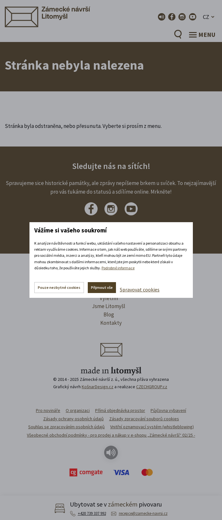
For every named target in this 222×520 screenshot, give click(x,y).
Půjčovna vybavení (168, 410)
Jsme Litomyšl (108, 306)
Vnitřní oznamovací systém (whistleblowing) (152, 427)
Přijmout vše (102, 287)
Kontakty (111, 322)
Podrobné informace (118, 267)
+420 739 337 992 (92, 513)
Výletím (109, 298)
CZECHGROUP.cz (151, 387)
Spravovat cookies (140, 289)
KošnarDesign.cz (97, 387)
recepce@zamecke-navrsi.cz (143, 513)
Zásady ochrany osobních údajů (73, 419)
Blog (108, 314)
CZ (206, 17)
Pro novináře (48, 410)
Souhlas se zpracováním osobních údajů (66, 427)
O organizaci (78, 410)
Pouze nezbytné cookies (59, 287)
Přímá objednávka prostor (120, 410)
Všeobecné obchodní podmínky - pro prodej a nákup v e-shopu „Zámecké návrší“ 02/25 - (111, 435)
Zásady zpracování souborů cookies (144, 419)
